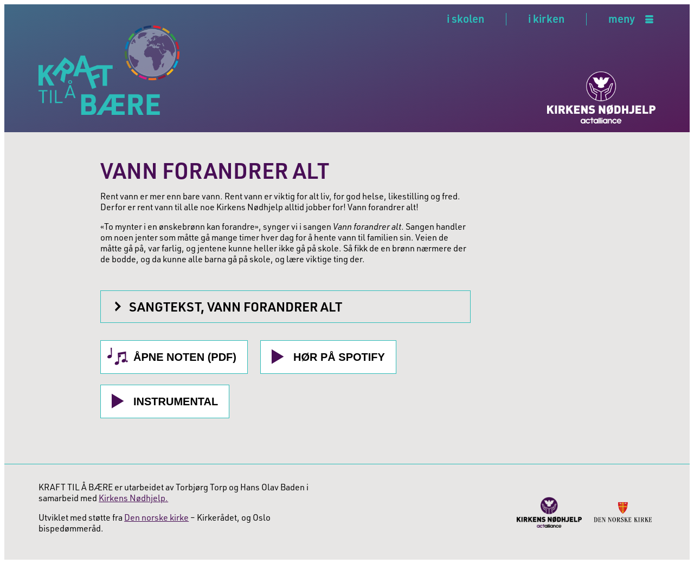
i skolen (465, 18)
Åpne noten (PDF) (184, 357)
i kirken (546, 18)
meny (621, 19)
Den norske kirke (156, 517)
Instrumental (175, 401)
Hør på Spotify (339, 357)
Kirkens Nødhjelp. (133, 497)
